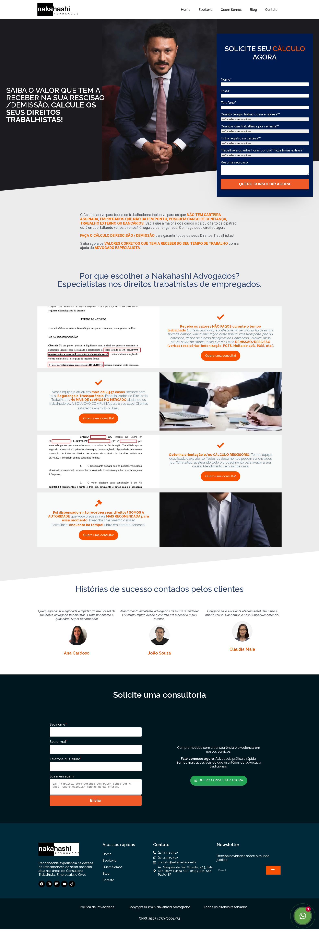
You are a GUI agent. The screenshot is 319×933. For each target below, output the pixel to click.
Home (185, 10)
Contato (271, 10)
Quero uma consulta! (220, 357)
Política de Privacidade (97, 911)
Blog (253, 10)
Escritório (206, 10)
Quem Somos (231, 10)
